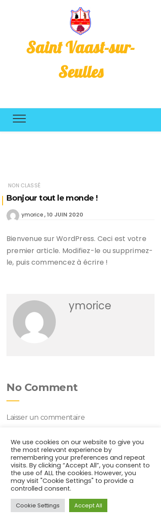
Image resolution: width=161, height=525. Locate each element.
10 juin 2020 (65, 215)
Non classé (24, 185)
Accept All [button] (88, 505)
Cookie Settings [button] (38, 505)
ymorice (32, 214)
